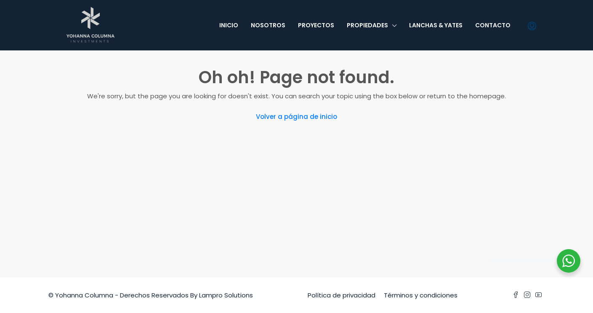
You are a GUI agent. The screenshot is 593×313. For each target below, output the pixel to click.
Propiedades (367, 25)
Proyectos (316, 25)
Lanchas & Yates (436, 25)
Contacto (493, 25)
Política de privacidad (341, 295)
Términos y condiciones (420, 295)
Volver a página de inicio (296, 116)
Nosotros (268, 25)
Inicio (228, 25)
